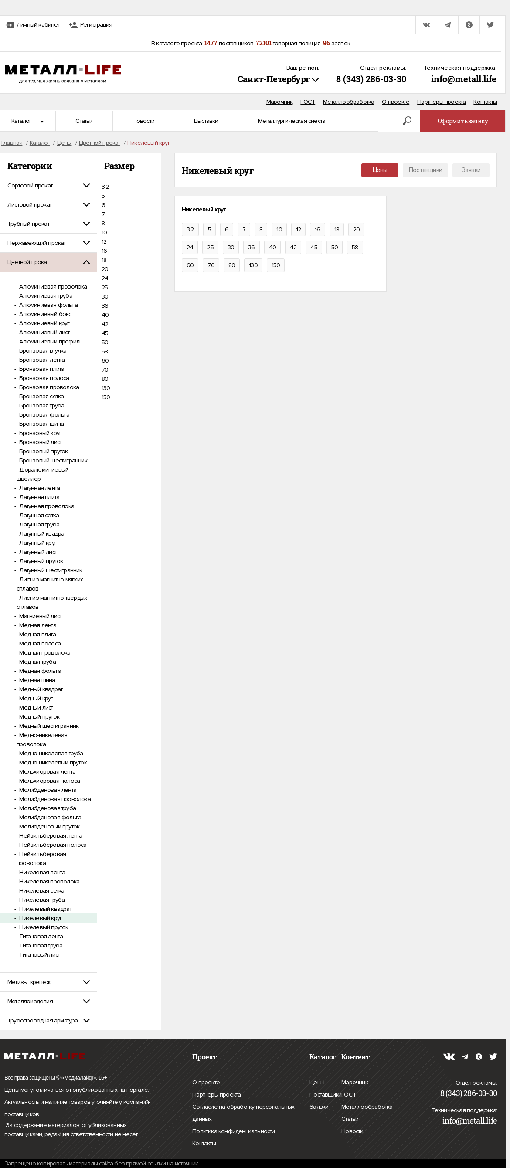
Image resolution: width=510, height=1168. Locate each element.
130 (106, 388)
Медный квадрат (40, 689)
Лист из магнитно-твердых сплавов (52, 602)
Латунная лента (39, 488)
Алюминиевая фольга (48, 305)
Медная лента (37, 625)
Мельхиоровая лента (46, 771)
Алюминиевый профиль (50, 341)
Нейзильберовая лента (50, 835)
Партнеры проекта (441, 101)
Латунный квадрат (42, 533)
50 (105, 342)
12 (104, 241)
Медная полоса (39, 643)
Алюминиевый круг (43, 323)
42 (105, 324)
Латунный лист (37, 552)
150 (106, 397)
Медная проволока (44, 652)
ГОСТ (307, 101)
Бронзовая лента (41, 359)
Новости (143, 121)
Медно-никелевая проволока (42, 739)
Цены (380, 170)
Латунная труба (38, 524)
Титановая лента (40, 936)
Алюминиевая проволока (52, 286)
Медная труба (37, 661)
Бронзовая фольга (43, 414)
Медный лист (35, 707)
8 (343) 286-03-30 (371, 79)
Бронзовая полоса (43, 378)
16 (104, 251)
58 (105, 351)
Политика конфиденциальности (233, 1131)
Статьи (83, 121)
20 (105, 269)
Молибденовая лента (47, 790)
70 (105, 369)
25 (105, 287)
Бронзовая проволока (48, 387)
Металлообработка (348, 101)
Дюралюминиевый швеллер (42, 474)
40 (105, 315)
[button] (48, 185)
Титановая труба (40, 945)
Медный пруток (38, 716)
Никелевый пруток (43, 927)
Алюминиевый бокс (44, 314)
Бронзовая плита (41, 369)
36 (105, 305)
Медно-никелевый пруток (52, 762)
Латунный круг (37, 543)
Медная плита (37, 634)
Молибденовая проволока (54, 799)
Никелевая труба (41, 899)
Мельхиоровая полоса (49, 780)
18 (104, 260)
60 (105, 360)
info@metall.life (463, 79)
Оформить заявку (463, 121)
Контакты (485, 101)
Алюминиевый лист (43, 332)
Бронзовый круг (39, 433)
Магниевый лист (39, 616)
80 (105, 379)
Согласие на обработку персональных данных (243, 1114)
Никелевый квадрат (44, 909)
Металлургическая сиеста (292, 121)
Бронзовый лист (39, 442)
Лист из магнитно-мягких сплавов (50, 584)
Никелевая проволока (48, 881)
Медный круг (35, 698)
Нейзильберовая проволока (41, 858)
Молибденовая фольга (49, 817)
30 (105, 296)
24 (105, 278)
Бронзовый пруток (43, 451)
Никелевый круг (40, 918)
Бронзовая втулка (42, 350)
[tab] (48, 185)
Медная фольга (39, 671)
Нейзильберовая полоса (52, 845)
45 (105, 333)
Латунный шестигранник (50, 570)
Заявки (471, 170)
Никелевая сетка (41, 890)
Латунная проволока (46, 506)
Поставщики (425, 170)
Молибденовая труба (47, 808)
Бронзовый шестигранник (52, 460)
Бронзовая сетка (41, 396)
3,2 (105, 186)
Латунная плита (38, 497)
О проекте (395, 101)
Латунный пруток (40, 561)
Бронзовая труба (41, 405)
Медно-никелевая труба (50, 753)
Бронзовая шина (41, 424)
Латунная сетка (38, 515)
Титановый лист (39, 954)
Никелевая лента (41, 872)
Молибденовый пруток (48, 826)
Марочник (279, 101)
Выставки (206, 121)
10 (104, 232)
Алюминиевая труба (45, 295)
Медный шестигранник (48, 726)
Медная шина (36, 680)
